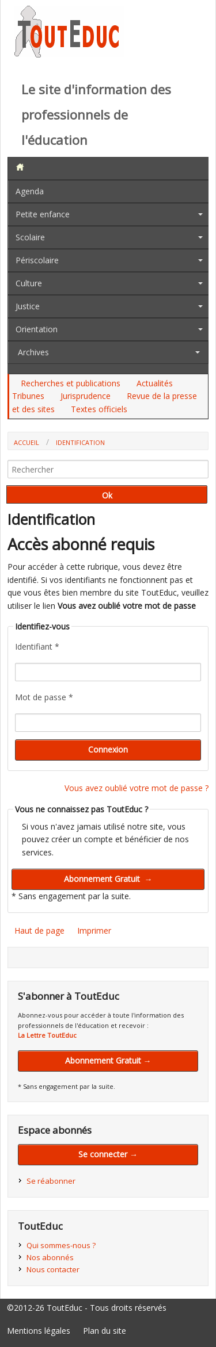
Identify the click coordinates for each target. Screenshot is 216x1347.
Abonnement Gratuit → (108, 1060)
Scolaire (30, 237)
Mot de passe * (44, 697)
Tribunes (28, 395)
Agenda (30, 191)
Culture (29, 283)
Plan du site (104, 1330)
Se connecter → (108, 1154)
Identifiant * (37, 646)
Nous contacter (52, 1269)
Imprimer (94, 930)
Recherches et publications (70, 383)
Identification (80, 442)
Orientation (37, 329)
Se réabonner (50, 1181)
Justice (28, 306)
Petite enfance (43, 214)
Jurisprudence (85, 395)
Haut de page (39, 930)
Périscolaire (37, 260)
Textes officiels (99, 409)
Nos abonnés (50, 1257)
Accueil (26, 442)
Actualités (155, 383)
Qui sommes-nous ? (61, 1245)
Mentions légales (38, 1330)
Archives (33, 352)
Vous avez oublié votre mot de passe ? (137, 787)
